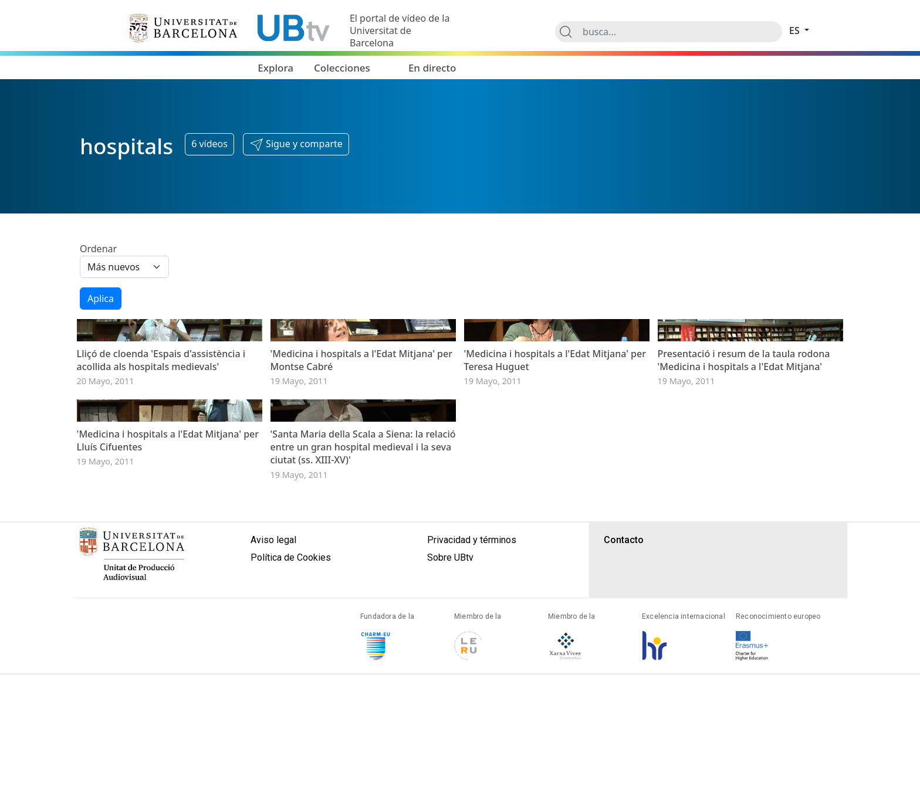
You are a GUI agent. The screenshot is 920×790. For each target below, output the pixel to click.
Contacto (624, 716)
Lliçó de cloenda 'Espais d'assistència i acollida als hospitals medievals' (161, 448)
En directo (432, 67)
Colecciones (342, 67)
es (795, 30)
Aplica (100, 298)
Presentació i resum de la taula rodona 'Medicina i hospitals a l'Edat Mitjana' (744, 448)
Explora (275, 67)
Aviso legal (273, 716)
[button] (296, 144)
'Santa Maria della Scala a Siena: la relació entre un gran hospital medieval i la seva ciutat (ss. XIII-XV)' (363, 623)
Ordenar (98, 248)
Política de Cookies (291, 734)
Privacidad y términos (471, 716)
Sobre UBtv (450, 734)
